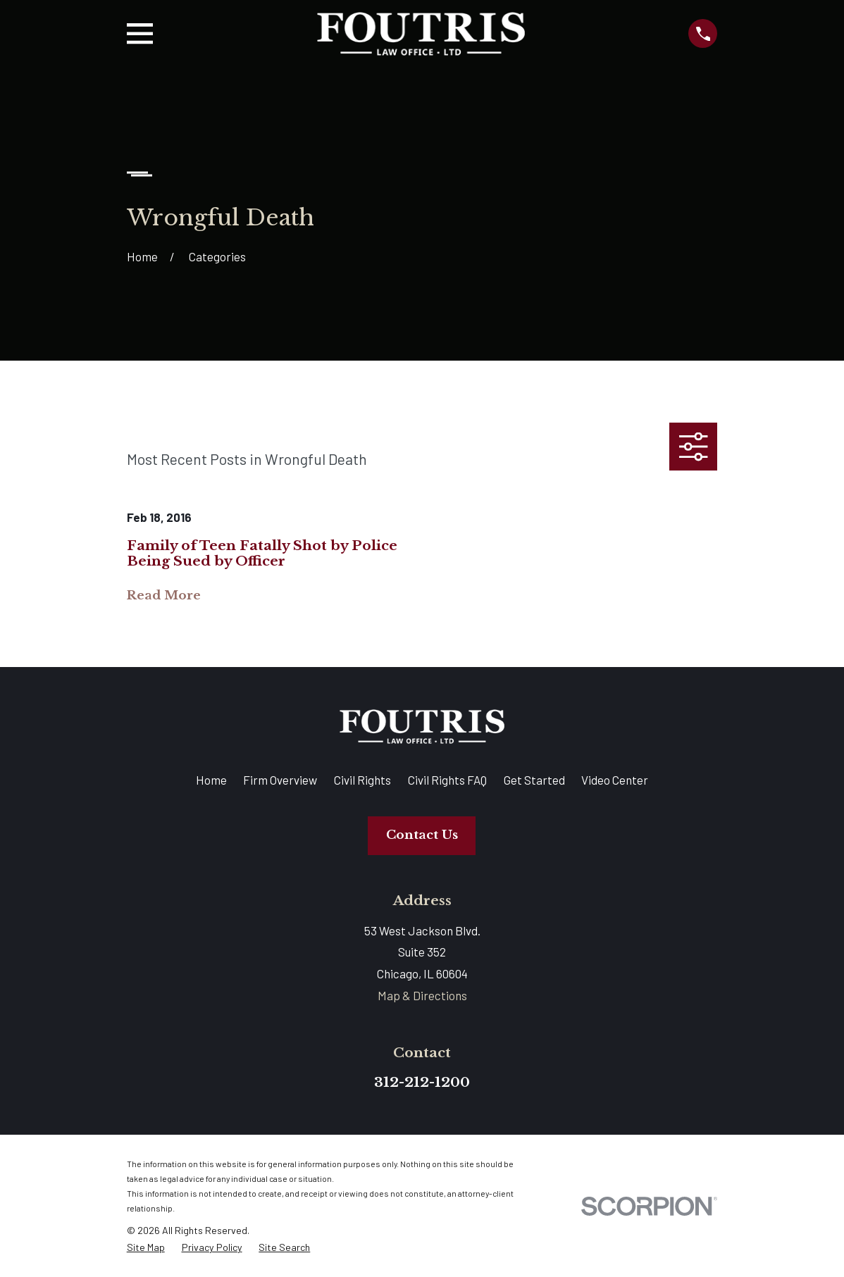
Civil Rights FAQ (447, 780)
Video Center (614, 780)
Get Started (534, 780)
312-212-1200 (422, 1081)
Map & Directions (422, 995)
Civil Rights (362, 780)
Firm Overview (280, 780)
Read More (164, 596)
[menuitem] (146, 1248)
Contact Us (422, 835)
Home (211, 780)
